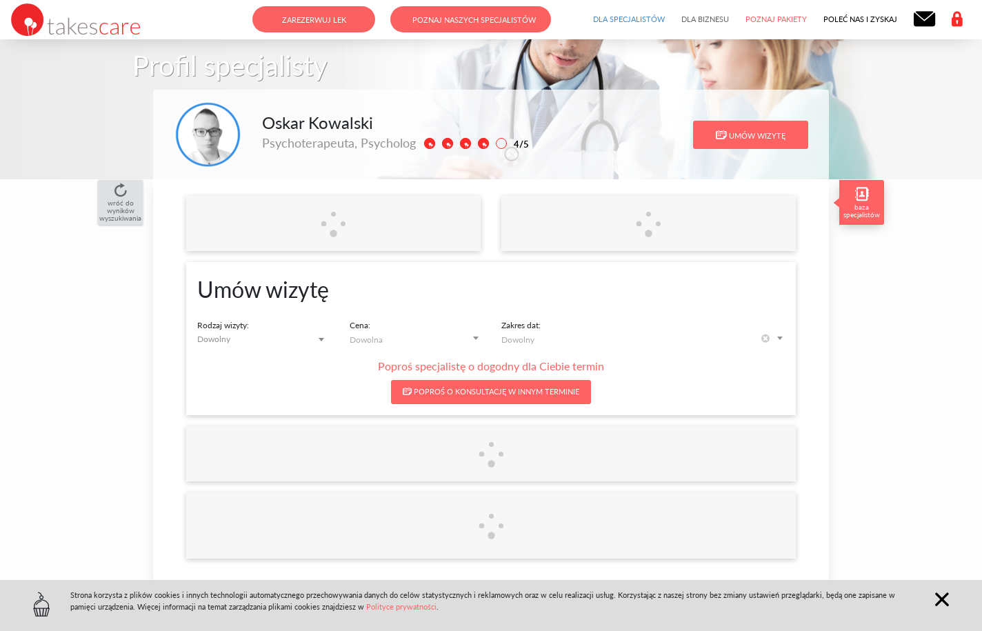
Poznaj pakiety (776, 18)
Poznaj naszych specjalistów (474, 19)
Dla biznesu (705, 18)
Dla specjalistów (629, 18)
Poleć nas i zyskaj (860, 18)
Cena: (360, 325)
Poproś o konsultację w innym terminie (491, 391)
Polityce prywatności (401, 606)
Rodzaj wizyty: (223, 325)
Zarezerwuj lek (314, 19)
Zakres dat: (521, 325)
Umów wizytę (750, 135)
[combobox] (263, 339)
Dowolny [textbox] (213, 339)
